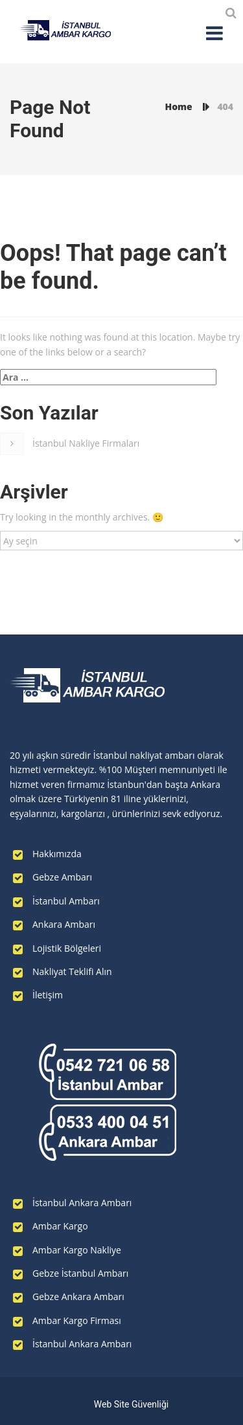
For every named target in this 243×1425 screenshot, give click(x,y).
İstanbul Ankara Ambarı (82, 1202)
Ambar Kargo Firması (76, 1320)
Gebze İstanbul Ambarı (80, 1273)
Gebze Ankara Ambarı (78, 1296)
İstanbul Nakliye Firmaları (85, 443)
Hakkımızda (57, 853)
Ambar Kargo (60, 1226)
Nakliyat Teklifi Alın (72, 971)
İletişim (47, 995)
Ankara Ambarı (63, 924)
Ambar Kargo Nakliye (76, 1250)
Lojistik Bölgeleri (66, 948)
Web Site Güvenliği (131, 1404)
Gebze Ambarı (62, 877)
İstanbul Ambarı (66, 901)
